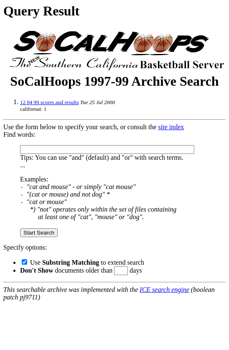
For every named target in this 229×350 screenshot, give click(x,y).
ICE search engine (164, 289)
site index (171, 126)
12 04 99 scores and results (49, 102)
